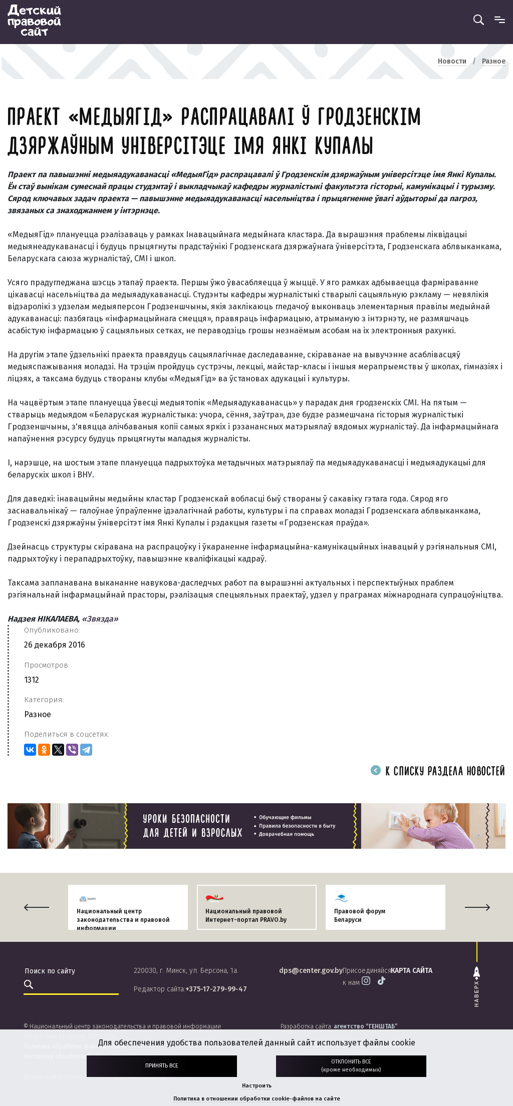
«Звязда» (100, 619)
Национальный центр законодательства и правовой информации (123, 920)
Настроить (257, 1085)
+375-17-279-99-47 (216, 989)
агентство (366, 1026)
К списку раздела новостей (437, 772)
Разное (37, 714)
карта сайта (411, 970)
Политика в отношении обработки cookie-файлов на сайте (256, 1098)
